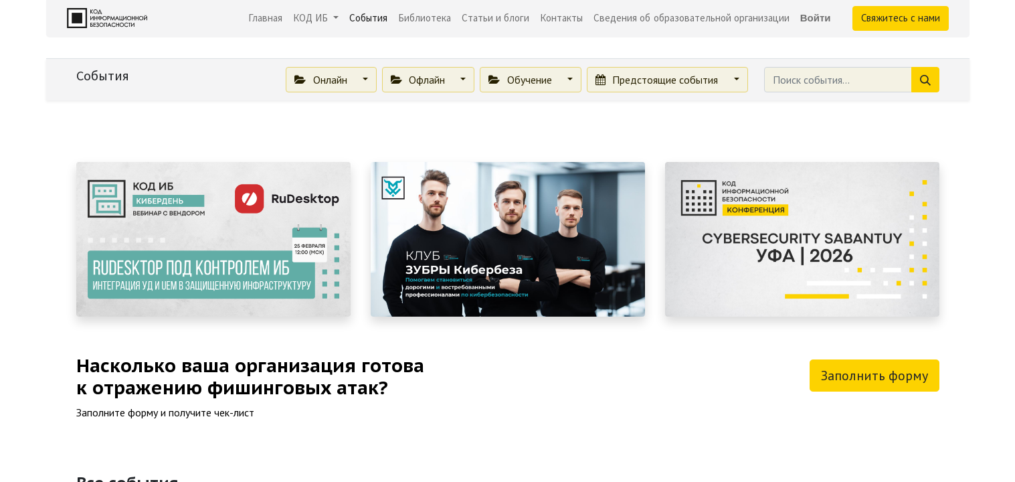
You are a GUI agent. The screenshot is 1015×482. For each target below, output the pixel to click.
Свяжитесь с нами (900, 17)
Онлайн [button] (321, 79)
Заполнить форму (874, 375)
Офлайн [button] (419, 79)
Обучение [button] (521, 79)
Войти (815, 17)
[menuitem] (265, 18)
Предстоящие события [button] (658, 79)
